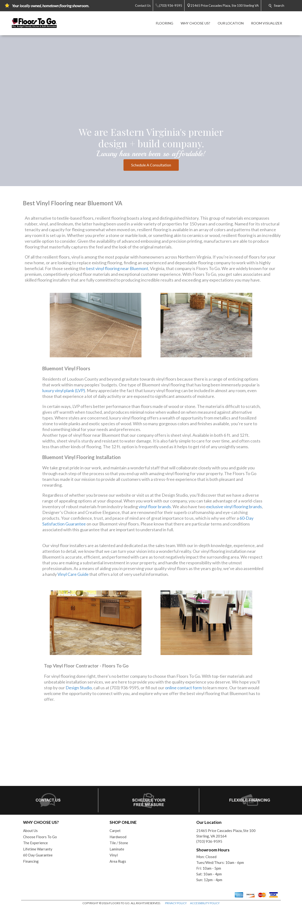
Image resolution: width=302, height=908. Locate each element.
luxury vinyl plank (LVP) (63, 390)
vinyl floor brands (155, 506)
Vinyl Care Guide (73, 574)
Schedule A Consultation (151, 165)
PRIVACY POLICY (176, 903)
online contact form (183, 687)
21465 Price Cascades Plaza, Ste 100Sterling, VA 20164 (226, 833)
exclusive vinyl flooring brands (234, 506)
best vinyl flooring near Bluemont (117, 268)
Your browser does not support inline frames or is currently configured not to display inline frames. (151, 748)
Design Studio (79, 687)
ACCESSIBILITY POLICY (205, 903)
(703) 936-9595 (209, 841)
